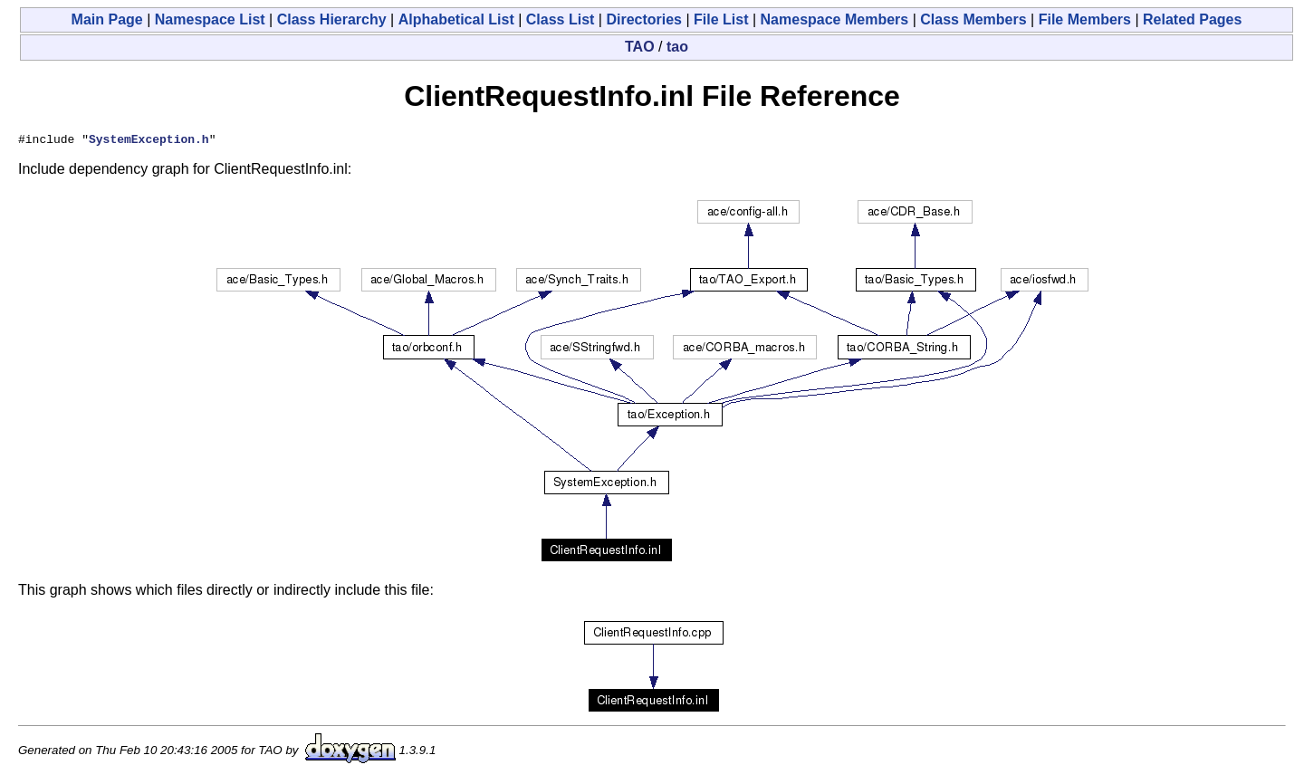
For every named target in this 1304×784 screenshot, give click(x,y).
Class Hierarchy (332, 19)
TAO (640, 46)
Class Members (973, 19)
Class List (560, 19)
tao (677, 46)
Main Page (107, 19)
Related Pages (1192, 19)
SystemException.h (149, 141)
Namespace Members (835, 19)
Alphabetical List (456, 19)
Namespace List (210, 19)
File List (721, 19)
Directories (644, 19)
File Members (1085, 19)
